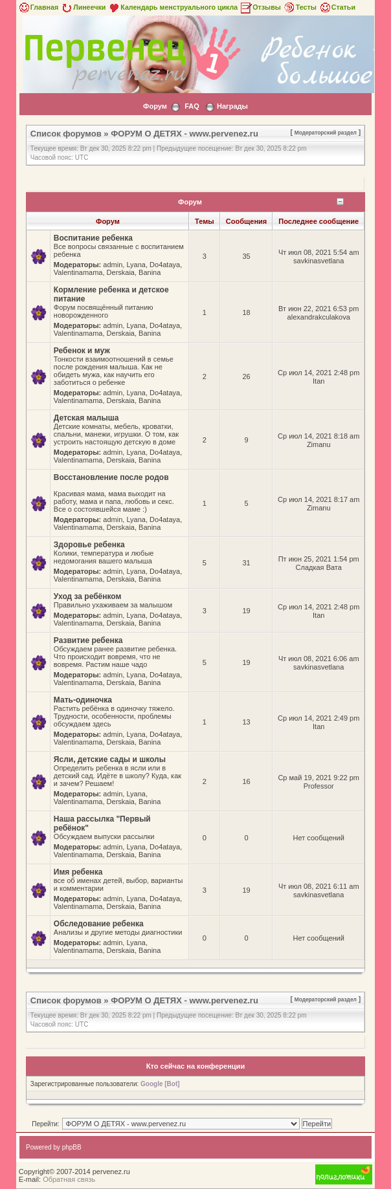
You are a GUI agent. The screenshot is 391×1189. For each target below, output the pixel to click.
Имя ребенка (78, 872)
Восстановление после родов (111, 477)
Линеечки (83, 7)
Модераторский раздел (326, 132)
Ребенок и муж (82, 350)
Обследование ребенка (99, 923)
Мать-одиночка (83, 699)
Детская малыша (86, 417)
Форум (155, 106)
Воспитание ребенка (93, 238)
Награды (232, 106)
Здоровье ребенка (89, 544)
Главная (37, 7)
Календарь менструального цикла (172, 7)
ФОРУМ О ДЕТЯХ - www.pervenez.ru (184, 133)
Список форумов (66, 133)
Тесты (300, 7)
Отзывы (260, 7)
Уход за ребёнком (88, 596)
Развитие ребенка (88, 640)
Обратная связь (69, 1179)
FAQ (191, 106)
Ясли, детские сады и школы (110, 759)
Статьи (336, 7)
